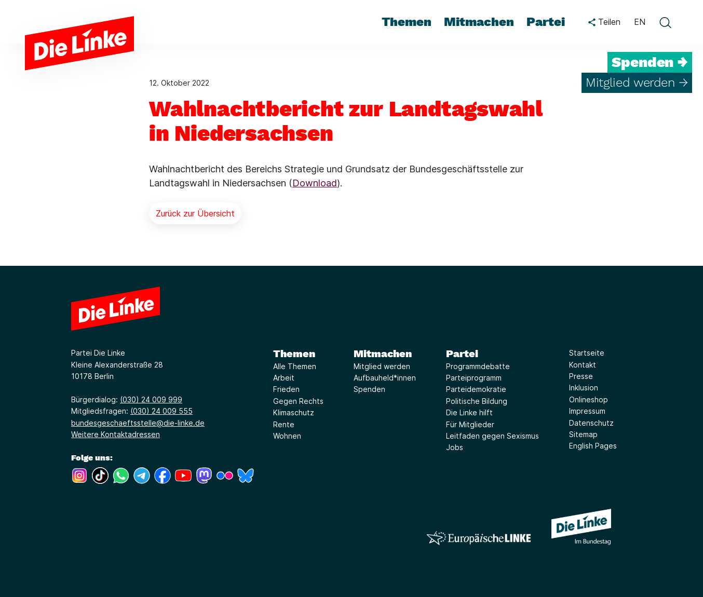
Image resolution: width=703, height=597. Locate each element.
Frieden (286, 389)
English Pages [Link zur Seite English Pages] (593, 445)
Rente (283, 424)
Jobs (454, 447)
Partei (462, 353)
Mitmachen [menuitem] (479, 22)
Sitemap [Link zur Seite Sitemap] (583, 434)
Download (314, 183)
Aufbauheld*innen (385, 377)
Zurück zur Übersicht (195, 213)
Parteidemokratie (476, 389)
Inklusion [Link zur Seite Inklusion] (583, 387)
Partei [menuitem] (545, 22)
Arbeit (283, 377)
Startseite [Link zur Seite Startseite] (586, 352)
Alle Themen (294, 366)
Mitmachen (383, 353)
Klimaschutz (293, 412)
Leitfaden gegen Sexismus (492, 435)
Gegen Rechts (298, 401)
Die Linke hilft (469, 412)
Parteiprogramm (474, 377)
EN (639, 22)
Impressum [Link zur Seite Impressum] (587, 410)
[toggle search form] (665, 22)
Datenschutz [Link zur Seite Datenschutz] (591, 422)
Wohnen (287, 435)
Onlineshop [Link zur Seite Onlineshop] (588, 399)
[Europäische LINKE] (479, 538)
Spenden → (650, 62)
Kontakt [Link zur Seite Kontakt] (582, 364)
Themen (294, 353)
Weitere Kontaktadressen (115, 434)
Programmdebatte (478, 366)
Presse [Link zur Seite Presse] (581, 376)
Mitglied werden (382, 366)
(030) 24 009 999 (151, 399)
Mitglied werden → (637, 82)
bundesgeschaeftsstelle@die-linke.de (138, 422)
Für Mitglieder (470, 424)
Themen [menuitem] (406, 22)
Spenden (369, 389)
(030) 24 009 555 (161, 410)
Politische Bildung (476, 401)
